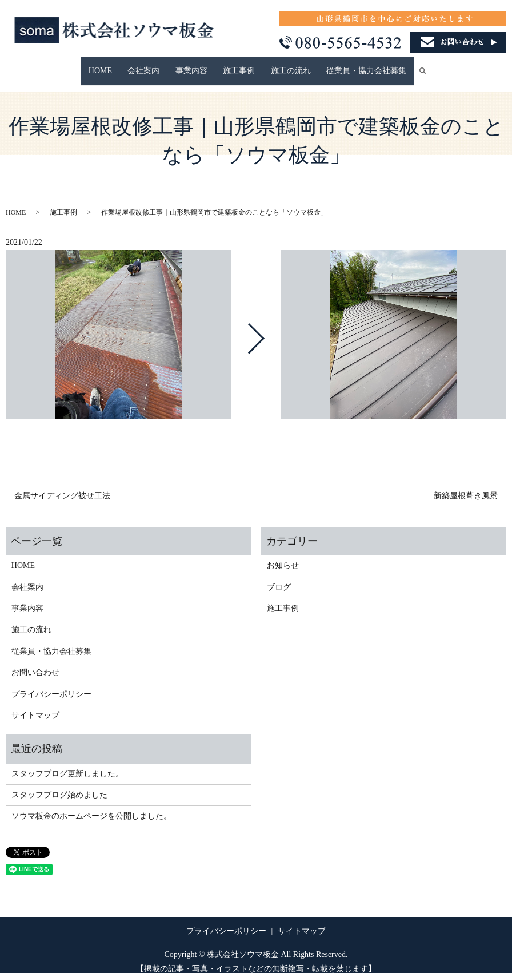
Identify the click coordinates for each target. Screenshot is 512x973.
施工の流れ (279, 65)
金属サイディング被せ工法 (62, 484)
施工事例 (235, 65)
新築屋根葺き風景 (466, 484)
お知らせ (283, 554)
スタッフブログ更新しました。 (67, 762)
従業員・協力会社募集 (347, 65)
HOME (119, 65)
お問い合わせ (35, 661)
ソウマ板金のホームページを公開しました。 (91, 805)
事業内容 (195, 65)
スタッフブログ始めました (59, 784)
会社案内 (155, 65)
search (407, 65)
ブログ (279, 575)
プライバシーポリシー (51, 682)
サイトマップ (35, 704)
